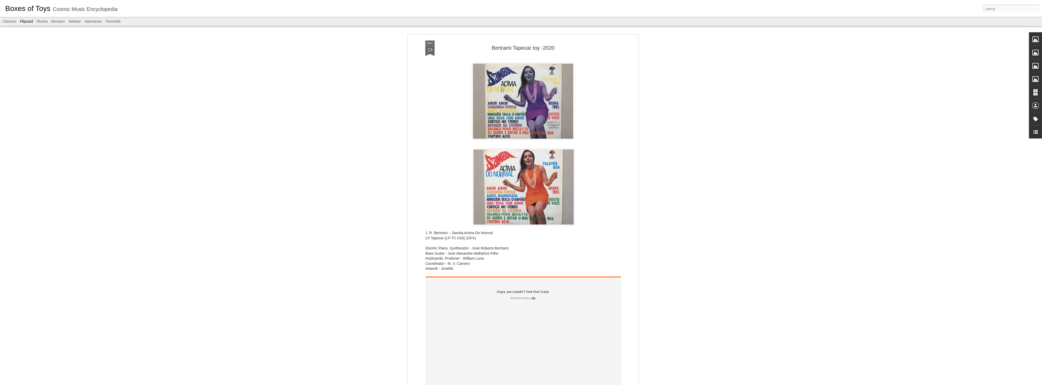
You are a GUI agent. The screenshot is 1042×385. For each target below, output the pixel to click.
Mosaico (58, 21)
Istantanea (93, 21)
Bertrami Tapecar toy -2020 (523, 48)
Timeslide (113, 21)
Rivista (41, 21)
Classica (9, 21)
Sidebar (74, 21)
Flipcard (26, 21)
